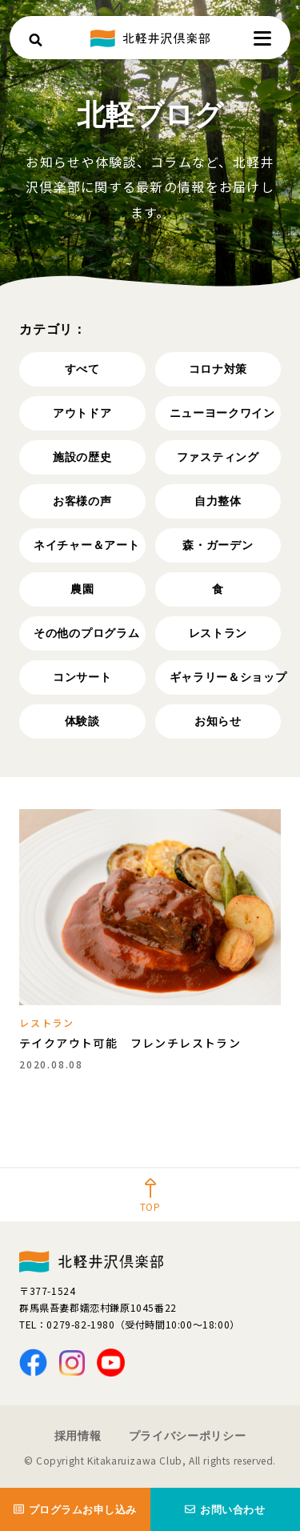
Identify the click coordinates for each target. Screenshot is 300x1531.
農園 (82, 589)
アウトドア (82, 413)
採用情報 (78, 1435)
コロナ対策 (218, 369)
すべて (82, 369)
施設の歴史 (82, 457)
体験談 (82, 721)
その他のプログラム (86, 633)
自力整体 (218, 501)
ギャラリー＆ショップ (226, 677)
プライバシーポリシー (187, 1435)
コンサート (82, 677)
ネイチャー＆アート (86, 545)
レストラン (218, 633)
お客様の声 (82, 501)
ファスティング (218, 457)
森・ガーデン (217, 545)
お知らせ (218, 721)
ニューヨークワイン (222, 413)
